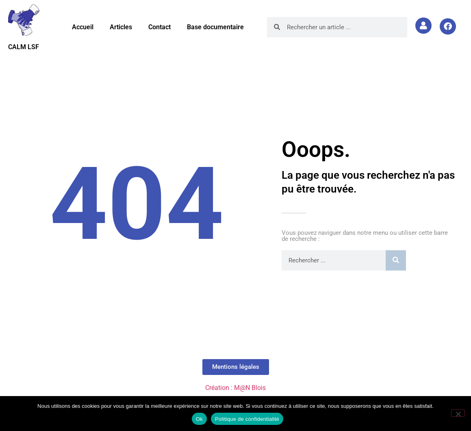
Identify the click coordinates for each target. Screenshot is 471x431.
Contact (159, 27)
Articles (121, 27)
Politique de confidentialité (247, 419)
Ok (199, 419)
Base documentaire (215, 27)
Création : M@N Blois (235, 388)
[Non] (458, 413)
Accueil (82, 27)
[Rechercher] (396, 260)
